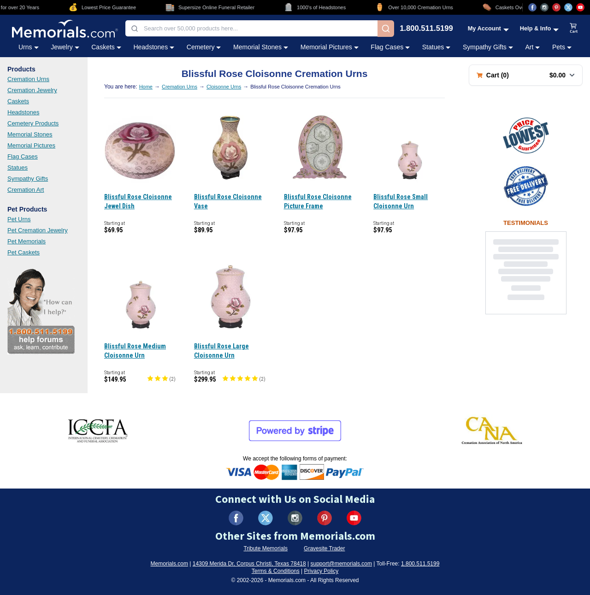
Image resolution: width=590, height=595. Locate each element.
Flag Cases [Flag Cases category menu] (390, 47)
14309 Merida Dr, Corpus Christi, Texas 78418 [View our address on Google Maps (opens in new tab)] (249, 563)
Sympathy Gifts (27, 178)
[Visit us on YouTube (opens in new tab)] (580, 7)
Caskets (18, 101)
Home (146, 86)
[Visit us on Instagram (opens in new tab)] (544, 7)
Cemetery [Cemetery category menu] (204, 47)
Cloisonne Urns (223, 86)
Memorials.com (169, 563)
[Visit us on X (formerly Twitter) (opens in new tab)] (265, 518)
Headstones (23, 112)
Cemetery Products (33, 123)
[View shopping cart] (574, 28)
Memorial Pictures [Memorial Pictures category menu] (330, 47)
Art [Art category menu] (532, 47)
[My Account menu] (488, 28)
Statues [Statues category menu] (436, 47)
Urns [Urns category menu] (28, 47)
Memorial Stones (30, 134)
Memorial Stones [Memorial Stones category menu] (260, 47)
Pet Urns (19, 219)
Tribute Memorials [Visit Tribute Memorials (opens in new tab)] (265, 548)
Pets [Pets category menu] (562, 47)
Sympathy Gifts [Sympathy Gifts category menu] (488, 47)
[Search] (386, 28)
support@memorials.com (341, 563)
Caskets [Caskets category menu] (106, 47)
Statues (17, 167)
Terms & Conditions (276, 571)
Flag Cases (22, 156)
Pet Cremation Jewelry (37, 230)
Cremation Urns (28, 79)
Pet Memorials (26, 241)
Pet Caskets (23, 252)
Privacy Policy (321, 571)
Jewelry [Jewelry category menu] (65, 47)
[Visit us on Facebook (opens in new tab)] (532, 7)
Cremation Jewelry (32, 90)
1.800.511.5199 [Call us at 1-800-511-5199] (426, 29)
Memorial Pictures (31, 145)
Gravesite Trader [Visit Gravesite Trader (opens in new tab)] (324, 548)
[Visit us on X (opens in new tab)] (568, 7)
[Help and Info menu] (539, 28)
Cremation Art (25, 189)
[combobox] (251, 28)
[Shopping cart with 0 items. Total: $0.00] (525, 75)
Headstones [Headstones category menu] (153, 47)
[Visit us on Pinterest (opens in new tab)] (556, 7)
